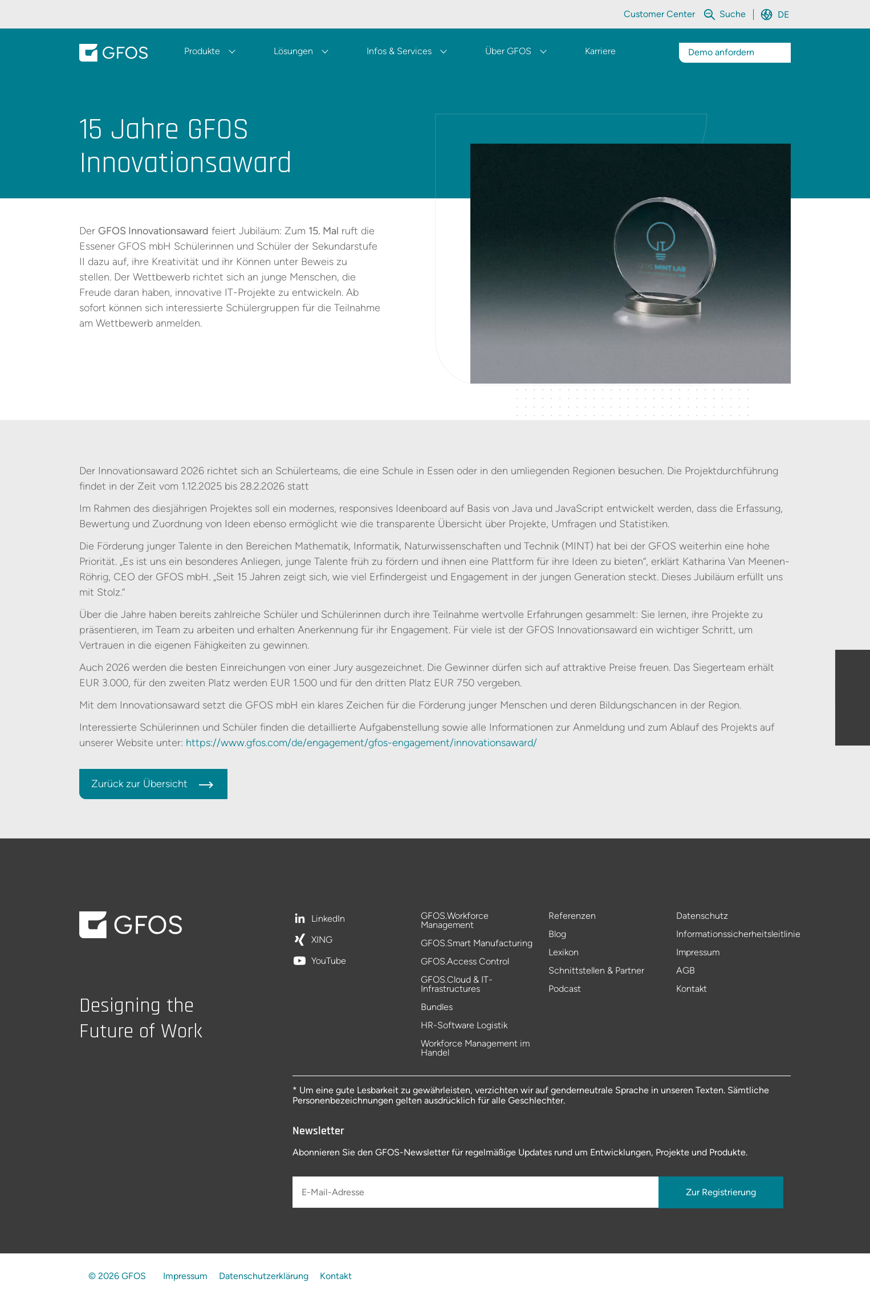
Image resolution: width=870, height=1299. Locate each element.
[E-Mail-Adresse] (476, 1192)
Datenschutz (702, 916)
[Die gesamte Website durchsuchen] (734, 14)
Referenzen (572, 916)
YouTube (328, 961)
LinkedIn (328, 919)
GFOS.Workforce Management (455, 920)
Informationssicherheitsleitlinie (733, 934)
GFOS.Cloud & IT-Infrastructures (457, 984)
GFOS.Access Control (465, 962)
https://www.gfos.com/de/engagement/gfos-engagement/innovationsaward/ (361, 742)
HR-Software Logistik (464, 1026)
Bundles (437, 1007)
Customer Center (659, 14)
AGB (685, 971)
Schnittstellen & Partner (596, 971)
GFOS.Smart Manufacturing (476, 943)
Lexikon (563, 953)
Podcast (564, 988)
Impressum (697, 953)
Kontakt (691, 988)
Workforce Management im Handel (475, 1048)
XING (321, 940)
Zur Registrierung (721, 1192)
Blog (557, 934)
